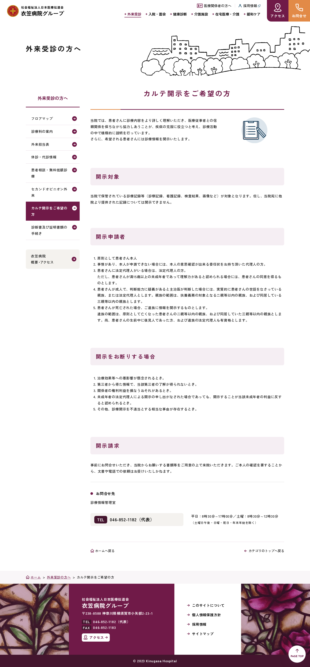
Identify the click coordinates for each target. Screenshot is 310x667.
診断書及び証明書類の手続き (49, 230)
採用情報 (199, 624)
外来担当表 (40, 144)
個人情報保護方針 (206, 614)
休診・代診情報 (44, 156)
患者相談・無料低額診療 (49, 173)
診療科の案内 (42, 131)
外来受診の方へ (53, 98)
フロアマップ (42, 118)
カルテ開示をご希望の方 (49, 211)
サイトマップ (203, 633)
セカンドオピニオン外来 (49, 192)
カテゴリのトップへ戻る (266, 550)
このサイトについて (208, 605)
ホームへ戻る (105, 550)
